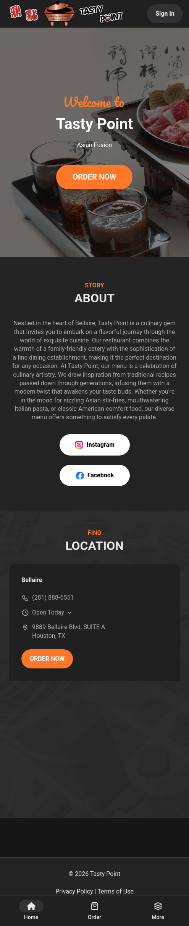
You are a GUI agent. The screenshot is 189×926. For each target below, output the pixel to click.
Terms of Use (115, 891)
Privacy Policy (74, 891)
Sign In (164, 13)
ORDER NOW (94, 177)
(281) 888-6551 (53, 597)
